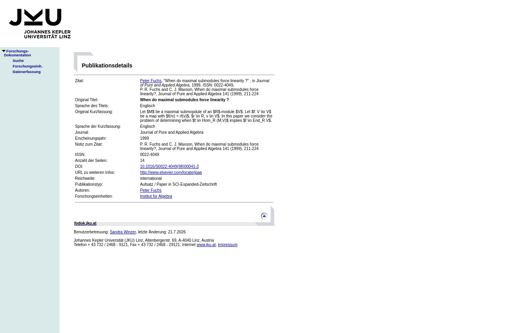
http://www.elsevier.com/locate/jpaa (171, 172)
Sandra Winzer (123, 232)
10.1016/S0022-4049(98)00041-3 (169, 166)
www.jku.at (206, 245)
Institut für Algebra (156, 196)
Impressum (227, 245)
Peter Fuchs (151, 81)
